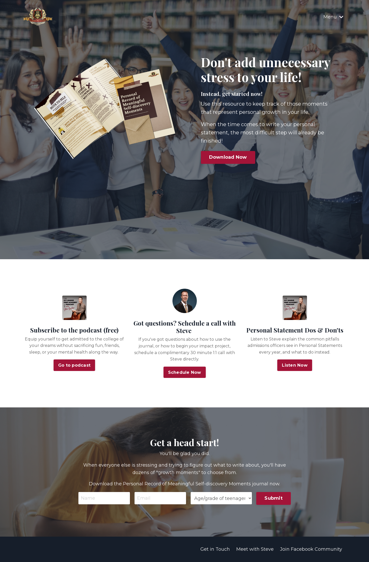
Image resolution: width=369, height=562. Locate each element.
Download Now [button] (228, 157)
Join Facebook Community (311, 549)
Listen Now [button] (295, 365)
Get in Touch (215, 549)
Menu (333, 16)
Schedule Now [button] (184, 372)
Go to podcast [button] (74, 365)
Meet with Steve (255, 549)
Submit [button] (273, 498)
